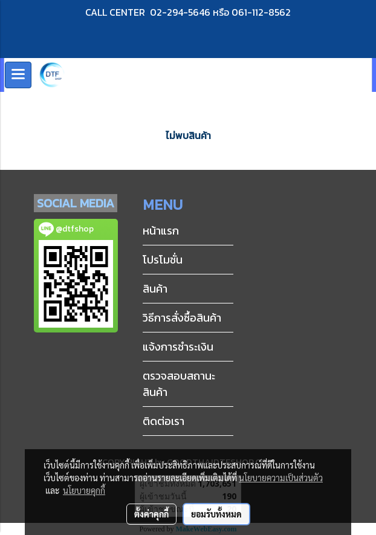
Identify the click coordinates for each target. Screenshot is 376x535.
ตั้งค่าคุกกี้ (151, 513)
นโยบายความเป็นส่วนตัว (281, 477)
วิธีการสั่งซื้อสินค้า (182, 318)
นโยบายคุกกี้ (84, 490)
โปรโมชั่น (163, 259)
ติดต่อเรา (163, 421)
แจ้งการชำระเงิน (178, 347)
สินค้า (155, 288)
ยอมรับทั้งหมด (216, 513)
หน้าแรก (161, 230)
